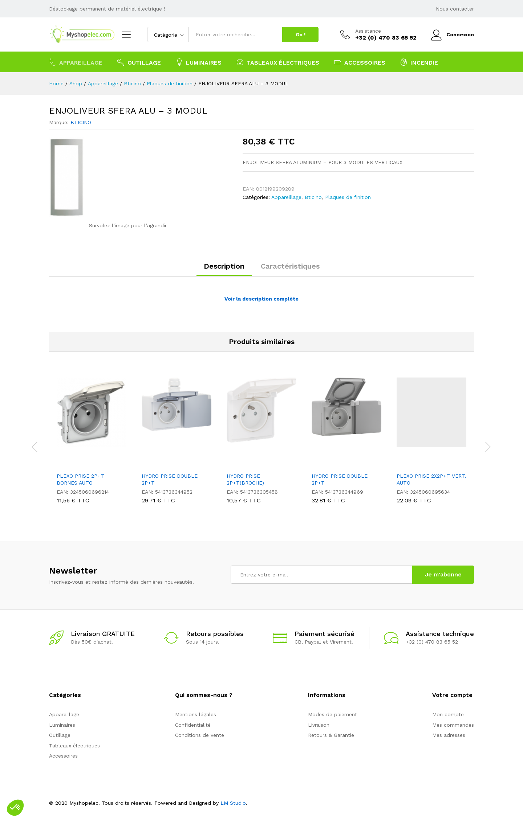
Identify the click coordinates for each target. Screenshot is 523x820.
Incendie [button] (419, 62)
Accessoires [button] (359, 62)
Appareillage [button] (75, 62)
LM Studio (233, 803)
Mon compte (448, 714)
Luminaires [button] (199, 62)
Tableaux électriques (74, 745)
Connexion (452, 35)
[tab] (224, 269)
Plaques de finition (348, 197)
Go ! (300, 34)
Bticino (313, 197)
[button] (15, 807)
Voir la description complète (261, 299)
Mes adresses (448, 735)
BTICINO (80, 122)
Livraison (318, 725)
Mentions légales (195, 714)
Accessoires (63, 756)
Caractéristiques (290, 266)
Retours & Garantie (331, 735)
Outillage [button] (139, 62)
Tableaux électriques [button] (277, 62)
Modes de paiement (332, 714)
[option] (91, 442)
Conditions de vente (199, 735)
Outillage (59, 735)
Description (224, 266)
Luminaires (62, 725)
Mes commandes (453, 725)
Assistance (368, 31)
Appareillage (286, 197)
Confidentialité (193, 725)
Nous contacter (455, 9)
